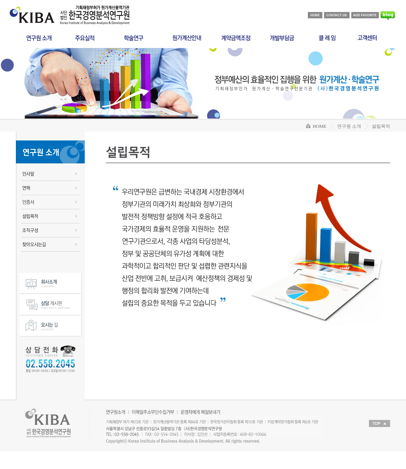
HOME (316, 126)
